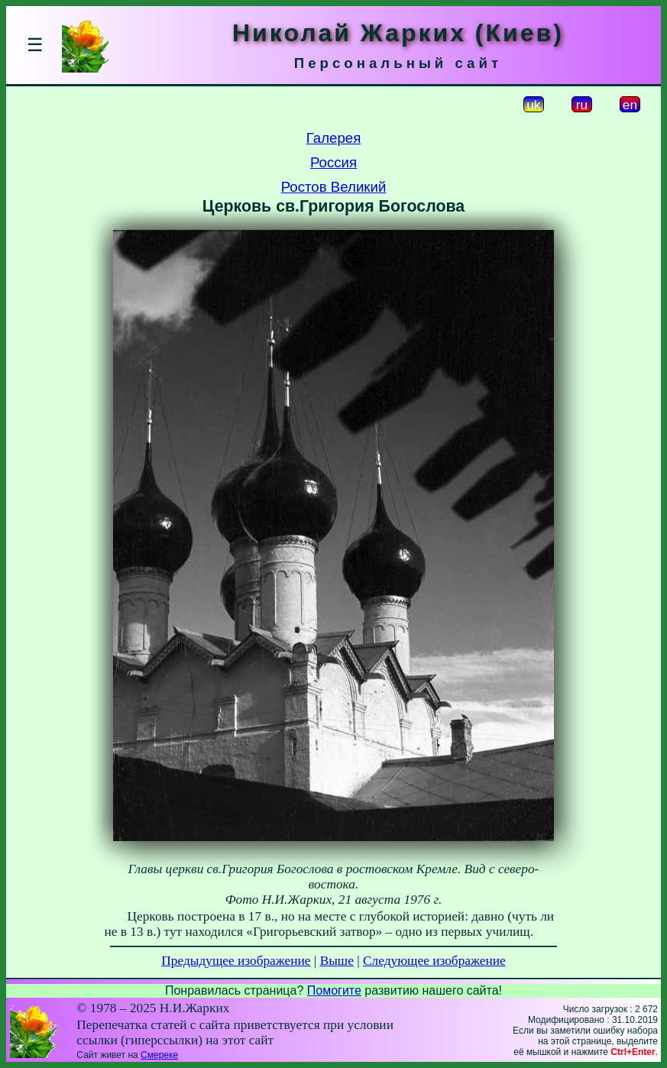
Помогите (334, 990)
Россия (333, 162)
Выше (337, 960)
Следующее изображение (434, 960)
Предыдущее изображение (235, 960)
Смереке (159, 1055)
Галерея (333, 138)
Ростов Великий (334, 187)
